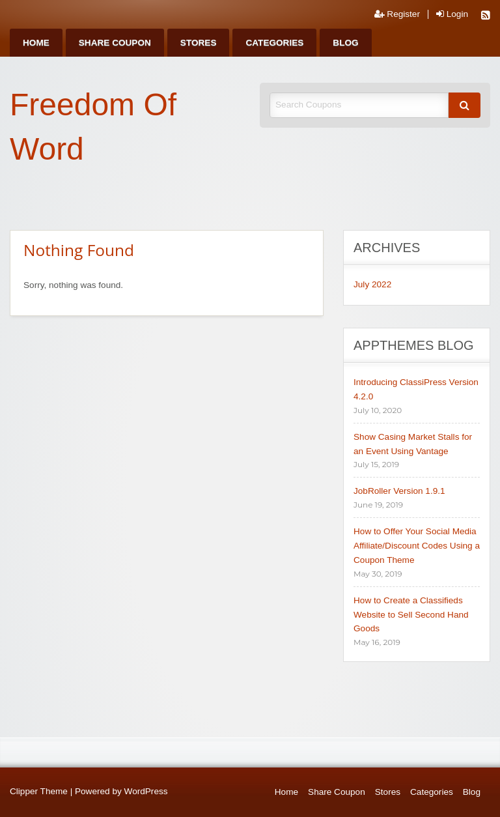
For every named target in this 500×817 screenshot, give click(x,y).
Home (36, 43)
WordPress (146, 791)
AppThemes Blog (414, 345)
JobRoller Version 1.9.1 (399, 491)
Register (397, 14)
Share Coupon (115, 43)
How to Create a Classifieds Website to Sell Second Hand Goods (411, 614)
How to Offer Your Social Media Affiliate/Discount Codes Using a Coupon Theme (417, 545)
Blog (345, 43)
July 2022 (372, 284)
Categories (274, 43)
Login (452, 14)
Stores (198, 43)
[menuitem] (36, 43)
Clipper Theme (39, 791)
